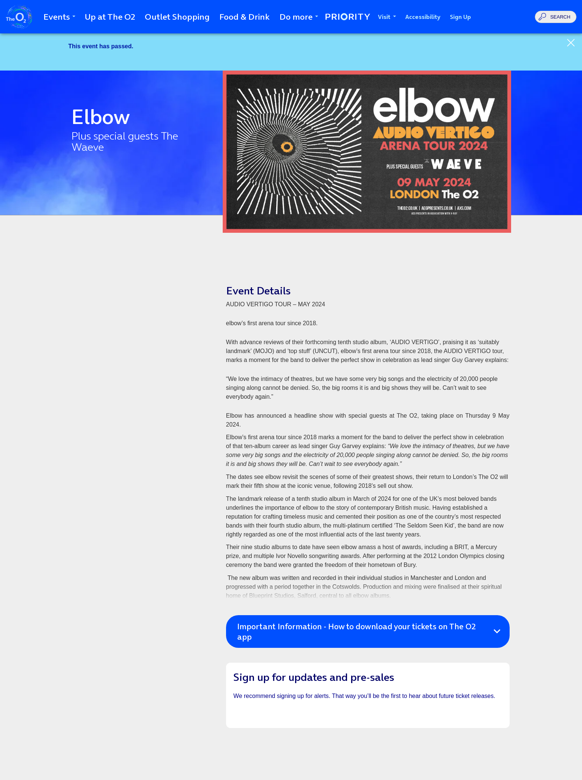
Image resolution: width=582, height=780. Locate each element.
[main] (291, 406)
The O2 (19, 17)
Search (560, 17)
